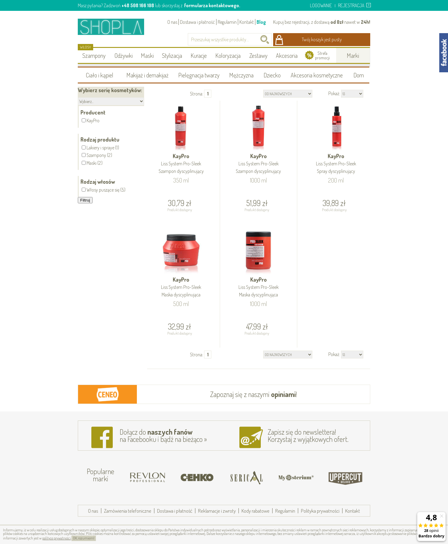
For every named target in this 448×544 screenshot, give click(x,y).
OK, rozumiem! (83, 538)
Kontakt (246, 22)
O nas (172, 22)
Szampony (94, 55)
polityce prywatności (56, 538)
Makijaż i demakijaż (147, 75)
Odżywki (124, 55)
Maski (147, 55)
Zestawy (258, 55)
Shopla (115, 26)
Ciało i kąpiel (99, 75)
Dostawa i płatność (197, 22)
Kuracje (199, 55)
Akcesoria (287, 55)
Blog (261, 22)
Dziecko (272, 75)
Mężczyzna (241, 75)
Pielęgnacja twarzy (198, 75)
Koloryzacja (228, 55)
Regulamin (227, 22)
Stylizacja (172, 55)
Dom (358, 75)
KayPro (181, 164)
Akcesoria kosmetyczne (317, 75)
